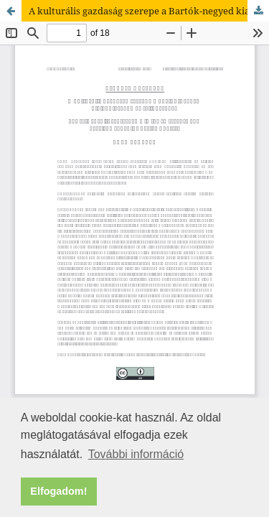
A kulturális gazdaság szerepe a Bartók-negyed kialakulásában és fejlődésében (149, 10)
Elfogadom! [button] (58, 491)
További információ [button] (136, 454)
